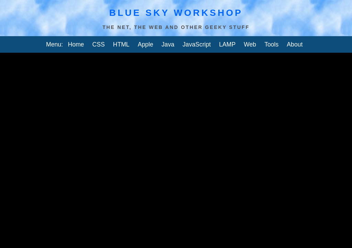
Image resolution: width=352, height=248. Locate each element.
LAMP (227, 44)
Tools (271, 44)
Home (76, 44)
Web (250, 44)
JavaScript (197, 44)
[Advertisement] (176, 61)
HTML (121, 44)
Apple (145, 44)
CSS (98, 44)
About (294, 44)
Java (168, 44)
